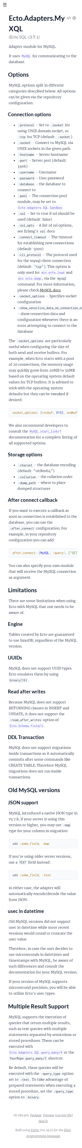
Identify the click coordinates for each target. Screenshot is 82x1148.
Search (43, 1121)
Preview (48, 1115)
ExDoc (35, 1130)
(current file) (64, 1115)
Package (36, 1115)
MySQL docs (50, 290)
